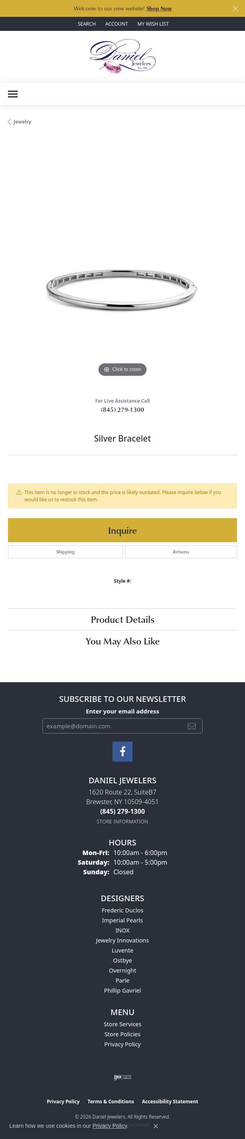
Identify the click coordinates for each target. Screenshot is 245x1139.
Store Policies (122, 1034)
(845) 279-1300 (122, 409)
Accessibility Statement (170, 1101)
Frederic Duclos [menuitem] (122, 910)
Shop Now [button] (159, 8)
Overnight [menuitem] (122, 970)
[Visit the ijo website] (123, 1077)
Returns (181, 551)
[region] (122, 264)
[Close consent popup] (155, 1126)
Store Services (122, 1024)
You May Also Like (123, 640)
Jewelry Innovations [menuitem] (122, 940)
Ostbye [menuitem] (122, 960)
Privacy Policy (122, 1044)
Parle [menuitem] (123, 980)
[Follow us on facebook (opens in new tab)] (122, 752)
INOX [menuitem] (122, 930)
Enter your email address (122, 711)
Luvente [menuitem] (122, 950)
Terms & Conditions (111, 1101)
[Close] (235, 9)
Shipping (65, 551)
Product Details (123, 619)
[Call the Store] (122, 811)
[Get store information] (123, 821)
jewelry (22, 121)
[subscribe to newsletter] (191, 726)
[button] (86, 24)
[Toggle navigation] (13, 94)
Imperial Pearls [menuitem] (122, 920)
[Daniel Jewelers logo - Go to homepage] (123, 56)
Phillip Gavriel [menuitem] (122, 990)
